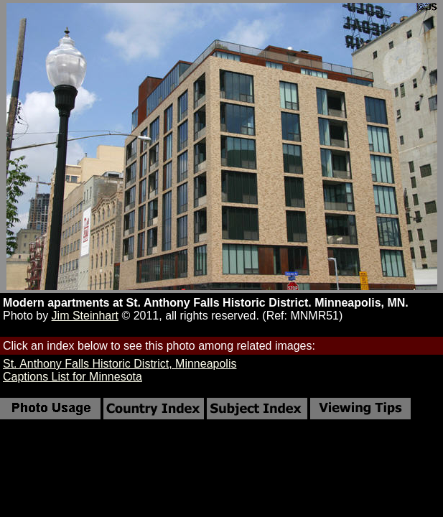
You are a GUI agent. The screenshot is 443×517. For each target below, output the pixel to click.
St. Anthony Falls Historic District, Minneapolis (119, 364)
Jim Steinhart (85, 315)
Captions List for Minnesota (72, 377)
